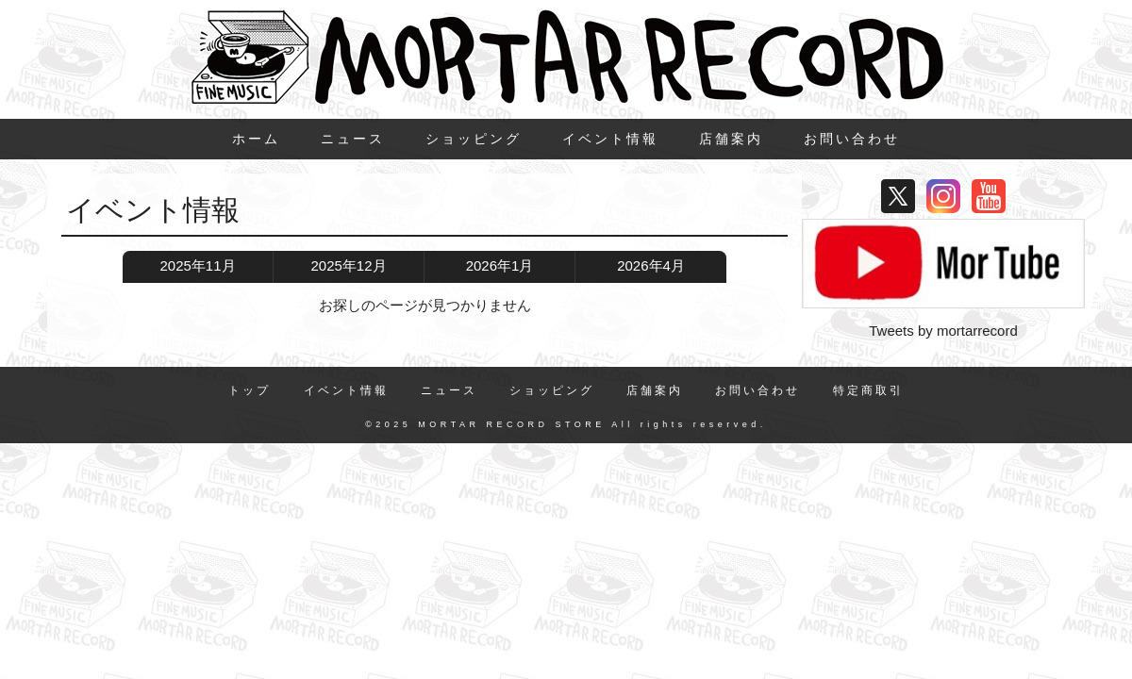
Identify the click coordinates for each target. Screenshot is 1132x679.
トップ (249, 390)
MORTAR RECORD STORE (512, 424)
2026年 (500, 266)
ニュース (353, 139)
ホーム (256, 139)
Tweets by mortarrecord (943, 331)
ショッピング (473, 139)
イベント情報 (610, 139)
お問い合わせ (852, 139)
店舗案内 (731, 139)
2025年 (197, 266)
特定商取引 (868, 390)
